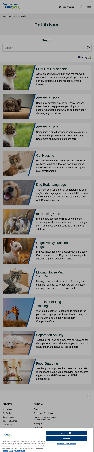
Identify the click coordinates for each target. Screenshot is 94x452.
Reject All (66, 438)
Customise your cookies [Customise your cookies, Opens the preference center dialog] (66, 444)
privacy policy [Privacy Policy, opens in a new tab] (19, 451)
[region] (46, 440)
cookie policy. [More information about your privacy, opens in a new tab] (8, 451)
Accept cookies (66, 433)
